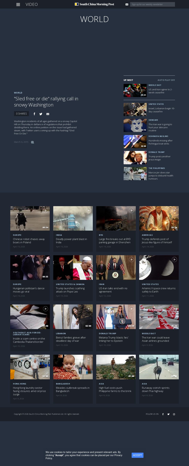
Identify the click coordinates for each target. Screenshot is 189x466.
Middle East (155, 85)
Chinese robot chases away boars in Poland (29, 240)
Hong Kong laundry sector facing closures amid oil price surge (29, 391)
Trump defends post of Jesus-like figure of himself (157, 240)
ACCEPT (137, 455)
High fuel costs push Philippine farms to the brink (115, 389)
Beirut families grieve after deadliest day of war (71, 339)
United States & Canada (70, 284)
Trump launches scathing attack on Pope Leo (70, 290)
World (94, 18)
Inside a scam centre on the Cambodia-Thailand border (29, 340)
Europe (17, 235)
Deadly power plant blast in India (71, 240)
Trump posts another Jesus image (160, 158)
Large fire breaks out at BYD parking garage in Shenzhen (115, 240)
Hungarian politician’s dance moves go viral (29, 290)
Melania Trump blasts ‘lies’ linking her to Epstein (113, 339)
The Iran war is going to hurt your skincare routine (160, 127)
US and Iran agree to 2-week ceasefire (160, 91)
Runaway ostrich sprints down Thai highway (155, 389)
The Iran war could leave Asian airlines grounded (155, 339)
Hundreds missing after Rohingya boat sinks (161, 142)
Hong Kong (19, 384)
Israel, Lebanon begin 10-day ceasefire (162, 110)
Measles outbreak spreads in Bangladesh (73, 389)
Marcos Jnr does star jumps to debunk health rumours (161, 175)
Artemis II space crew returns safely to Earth (159, 290)
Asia (101, 384)
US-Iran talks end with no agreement (113, 290)
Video (32, 4)
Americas (147, 235)
